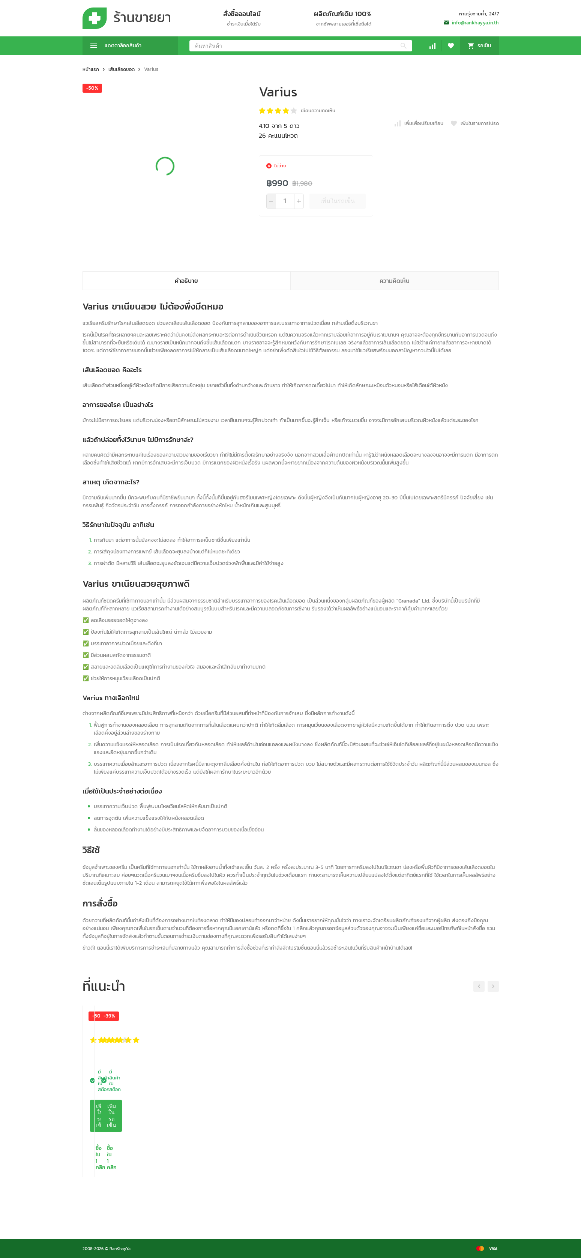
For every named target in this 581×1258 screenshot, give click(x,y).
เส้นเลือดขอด (121, 69)
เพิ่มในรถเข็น (337, 200)
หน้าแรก (91, 69)
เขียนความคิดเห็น (318, 110)
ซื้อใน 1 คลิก (130, 1207)
